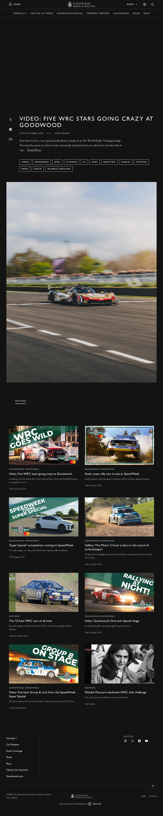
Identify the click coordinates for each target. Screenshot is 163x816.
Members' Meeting (98, 13)
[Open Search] (153, 4)
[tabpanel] (81, 565)
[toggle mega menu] (14, 4)
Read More (34, 150)
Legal (143, 796)
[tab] (20, 400)
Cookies (153, 796)
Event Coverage (14, 750)
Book (132, 4)
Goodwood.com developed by (82, 804)
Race (147, 13)
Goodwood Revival (70, 13)
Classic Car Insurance (17, 769)
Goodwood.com (14, 776)
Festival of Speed (42, 13)
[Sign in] (145, 4)
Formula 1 (20, 13)
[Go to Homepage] (81, 4)
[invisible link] (43, 458)
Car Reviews (121, 13)
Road (136, 13)
